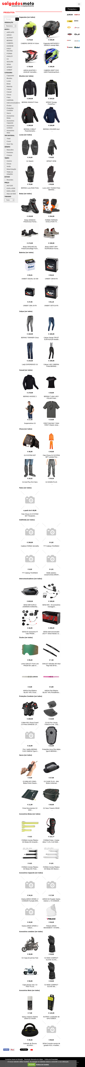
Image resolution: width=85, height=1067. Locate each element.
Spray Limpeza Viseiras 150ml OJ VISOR (30, 1017)
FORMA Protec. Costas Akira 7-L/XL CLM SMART (51, 841)
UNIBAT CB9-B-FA (51, 279)
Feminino (9, 152)
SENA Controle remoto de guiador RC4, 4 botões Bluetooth (51, 1045)
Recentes (9, 180)
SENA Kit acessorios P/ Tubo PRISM (30, 632)
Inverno (8, 161)
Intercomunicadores (11, 103)
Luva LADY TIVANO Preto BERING (51, 189)
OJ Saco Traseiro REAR (51, 808)
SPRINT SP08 (51, 161)
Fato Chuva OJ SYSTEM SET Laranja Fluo (51, 456)
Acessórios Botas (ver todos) (29, 814)
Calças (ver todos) (25, 311)
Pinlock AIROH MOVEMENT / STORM (51, 927)
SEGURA (9, 62)
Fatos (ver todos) (25, 488)
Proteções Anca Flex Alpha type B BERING (51, 750)
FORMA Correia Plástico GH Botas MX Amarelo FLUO (30, 842)
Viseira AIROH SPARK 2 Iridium (30, 927)
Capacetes (9, 75)
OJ (7, 59)
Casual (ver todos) (25, 370)
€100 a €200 (10, 188)
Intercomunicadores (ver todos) (30, 579)
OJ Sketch (29, 161)
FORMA (8, 53)
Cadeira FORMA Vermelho (30, 546)
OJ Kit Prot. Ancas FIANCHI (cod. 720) (51, 723)
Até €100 (9, 185)
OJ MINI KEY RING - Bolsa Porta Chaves (30, 782)
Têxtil (7, 138)
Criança (8, 155)
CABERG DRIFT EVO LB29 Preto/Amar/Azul (51, 71)
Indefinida (9, 100)
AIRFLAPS (9, 32)
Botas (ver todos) (25, 194)
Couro (8, 141)
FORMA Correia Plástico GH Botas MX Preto (30, 868)
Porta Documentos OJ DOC (29, 809)
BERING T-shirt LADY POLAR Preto (51, 397)
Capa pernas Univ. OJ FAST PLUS (29, 985)
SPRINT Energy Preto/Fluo (51, 103)
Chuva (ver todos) (25, 429)
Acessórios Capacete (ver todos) (31, 873)
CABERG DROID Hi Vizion (30, 43)
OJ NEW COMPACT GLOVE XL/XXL (51, 959)
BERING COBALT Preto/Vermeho (30, 130)
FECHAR (31, 1064)
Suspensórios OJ (30, 423)
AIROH (8, 35)
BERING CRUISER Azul (51, 129)
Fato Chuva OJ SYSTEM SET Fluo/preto (29, 515)
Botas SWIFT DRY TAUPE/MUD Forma (51, 247)
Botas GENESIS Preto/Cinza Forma (30, 221)
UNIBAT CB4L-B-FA (30, 305)
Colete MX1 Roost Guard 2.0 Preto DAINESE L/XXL (30, 723)
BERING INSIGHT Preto (30, 102)
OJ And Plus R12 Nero (30, 482)
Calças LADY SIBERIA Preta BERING (51, 365)
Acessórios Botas (9, 117)
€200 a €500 (10, 191)
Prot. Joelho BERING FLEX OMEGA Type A (29, 750)
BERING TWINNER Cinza (30, 337)
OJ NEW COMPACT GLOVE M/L (51, 985)
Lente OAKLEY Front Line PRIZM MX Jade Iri (30, 664)
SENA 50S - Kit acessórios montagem (51, 606)
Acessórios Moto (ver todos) (29, 990)
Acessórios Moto (9, 132)
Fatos (8, 97)
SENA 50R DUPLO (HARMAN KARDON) (30, 606)
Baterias (8, 86)
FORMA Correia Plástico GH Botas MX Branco (51, 868)
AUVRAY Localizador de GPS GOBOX (51, 1017)
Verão (8, 166)
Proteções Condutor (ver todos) (30, 696)
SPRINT (8, 67)
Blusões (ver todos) (26, 76)
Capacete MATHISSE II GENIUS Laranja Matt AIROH (51, 45)
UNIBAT (8, 70)
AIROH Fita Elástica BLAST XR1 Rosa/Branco (51, 691)
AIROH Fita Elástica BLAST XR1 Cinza (30, 691)
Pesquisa (72, 9)
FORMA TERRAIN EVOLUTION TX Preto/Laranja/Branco (51, 222)
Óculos (8, 105)
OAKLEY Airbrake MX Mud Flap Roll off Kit (51, 664)
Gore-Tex (9, 144)
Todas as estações (9, 173)
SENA (8, 64)
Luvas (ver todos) (25, 135)
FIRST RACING (9, 50)
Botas (8, 84)
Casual (8, 92)
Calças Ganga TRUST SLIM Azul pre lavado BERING (51, 339)
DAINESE (9, 46)
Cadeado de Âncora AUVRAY (30, 1044)
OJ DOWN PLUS (51, 482)
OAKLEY (9, 56)
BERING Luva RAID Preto (30, 188)
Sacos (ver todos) (25, 755)
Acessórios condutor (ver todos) (31, 931)
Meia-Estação (10, 169)
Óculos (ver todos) (26, 637)
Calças (8, 89)
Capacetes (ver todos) (27, 17)
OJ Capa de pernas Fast (30, 958)
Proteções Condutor (9, 109)
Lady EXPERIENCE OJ (30, 364)
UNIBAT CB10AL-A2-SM (30, 279)
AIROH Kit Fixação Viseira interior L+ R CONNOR (51, 900)
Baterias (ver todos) (26, 252)
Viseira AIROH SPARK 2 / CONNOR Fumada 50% (30, 900)
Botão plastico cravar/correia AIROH (51, 574)
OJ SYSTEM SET (30, 455)
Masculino (9, 150)
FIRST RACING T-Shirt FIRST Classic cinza (51, 424)
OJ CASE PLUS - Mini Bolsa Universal (51, 782)
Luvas (8, 81)
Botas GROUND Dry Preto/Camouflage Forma (29, 247)
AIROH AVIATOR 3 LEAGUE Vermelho (29, 71)
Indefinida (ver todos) (27, 520)
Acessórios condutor (9, 127)
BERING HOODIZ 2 (30, 396)
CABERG (9, 43)
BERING (9, 40)
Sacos (8, 113)
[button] (31, 1050)
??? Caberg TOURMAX (51, 546)
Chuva (8, 95)
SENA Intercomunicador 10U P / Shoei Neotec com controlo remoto (51, 633)
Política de (42, 1064)
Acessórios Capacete (9, 122)
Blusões (8, 78)
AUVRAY (9, 38)
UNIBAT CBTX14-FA (51, 305)
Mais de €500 (10, 194)
